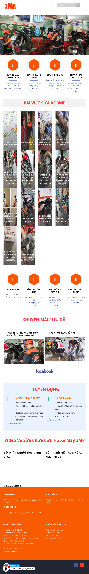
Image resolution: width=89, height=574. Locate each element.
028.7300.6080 (17, 548)
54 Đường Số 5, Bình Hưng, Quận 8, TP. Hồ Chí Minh (22, 512)
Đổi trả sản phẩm (52, 533)
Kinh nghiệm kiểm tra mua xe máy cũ (45, 219)
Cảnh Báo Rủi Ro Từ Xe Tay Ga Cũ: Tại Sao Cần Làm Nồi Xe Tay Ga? (10, 177)
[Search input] (66, 5)
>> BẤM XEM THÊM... (14, 424)
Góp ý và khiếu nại (53, 538)
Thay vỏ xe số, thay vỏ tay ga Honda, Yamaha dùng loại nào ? (62, 177)
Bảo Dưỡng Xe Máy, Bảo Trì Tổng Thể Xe (45, 142)
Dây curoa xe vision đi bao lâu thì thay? (27, 257)
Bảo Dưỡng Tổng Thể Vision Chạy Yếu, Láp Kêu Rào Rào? (27, 177)
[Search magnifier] (78, 5)
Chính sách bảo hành (54, 535)
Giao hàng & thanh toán (55, 530)
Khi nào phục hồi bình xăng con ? (62, 142)
